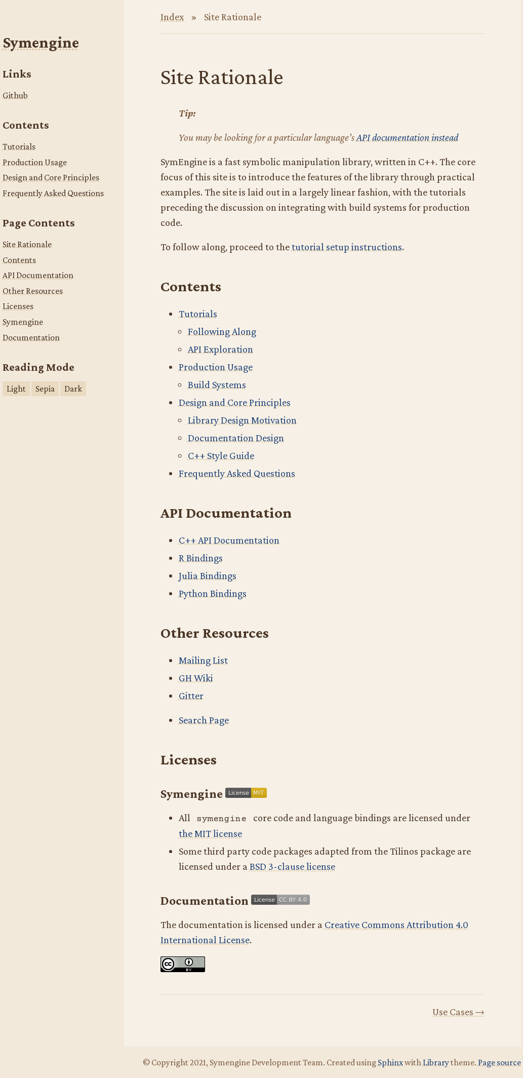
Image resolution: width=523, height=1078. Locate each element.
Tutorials (19, 146)
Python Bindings (213, 593)
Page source (499, 1062)
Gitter (191, 695)
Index (172, 16)
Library (436, 1062)
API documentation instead (407, 137)
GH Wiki (196, 677)
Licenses (18, 306)
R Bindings (201, 557)
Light (16, 388)
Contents (19, 260)
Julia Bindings (207, 575)
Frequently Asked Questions (53, 193)
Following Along (222, 331)
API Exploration (220, 349)
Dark (73, 388)
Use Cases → (458, 1011)
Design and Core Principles (51, 177)
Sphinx (390, 1062)
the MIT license (210, 833)
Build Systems (217, 384)
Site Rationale (27, 244)
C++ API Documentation (229, 540)
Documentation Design (236, 437)
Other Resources (33, 291)
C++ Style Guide (221, 455)
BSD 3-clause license (292, 866)
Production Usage (35, 162)
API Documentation (38, 275)
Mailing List (203, 660)
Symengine (41, 42)
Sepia (45, 388)
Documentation (31, 337)
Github (15, 95)
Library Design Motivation (242, 420)
